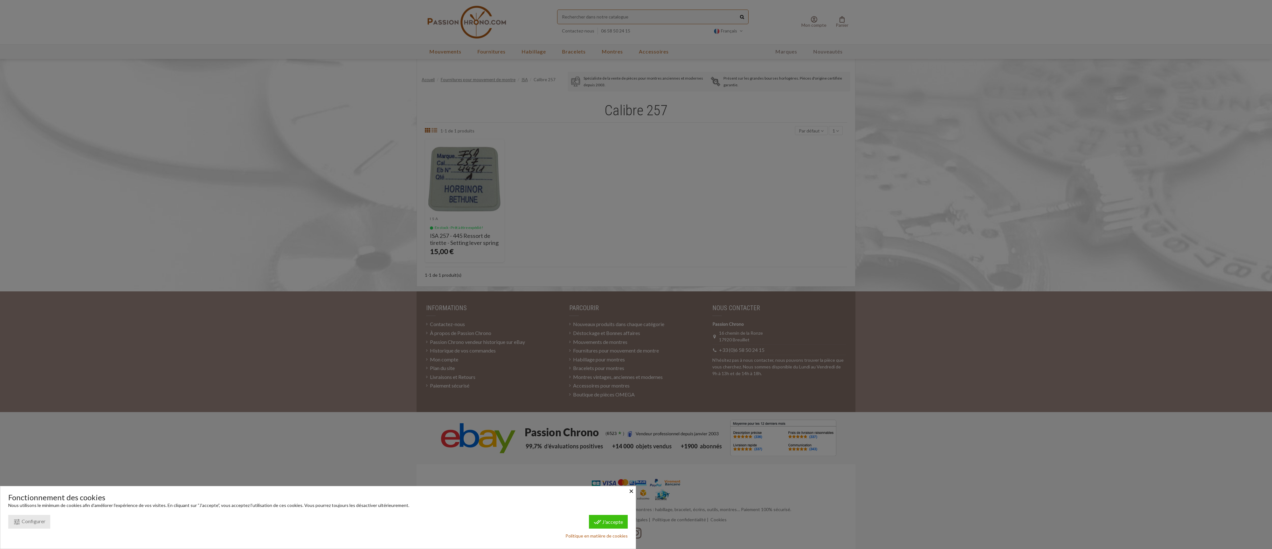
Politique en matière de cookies (596, 535)
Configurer (29, 522)
